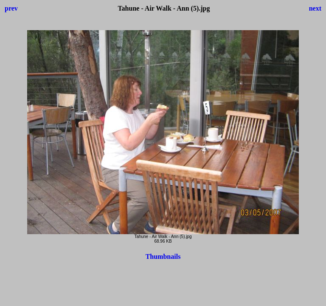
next (315, 8)
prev (11, 8)
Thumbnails (163, 256)
